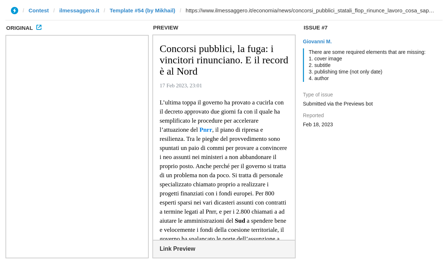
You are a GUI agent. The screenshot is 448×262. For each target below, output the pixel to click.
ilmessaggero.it (79, 10)
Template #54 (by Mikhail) (142, 10)
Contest (39, 10)
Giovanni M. (317, 41)
